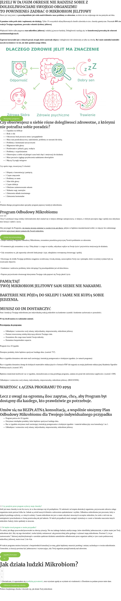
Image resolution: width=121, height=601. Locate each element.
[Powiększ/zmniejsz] (3, 595)
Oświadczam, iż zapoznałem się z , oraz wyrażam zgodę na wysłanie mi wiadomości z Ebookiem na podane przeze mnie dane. (57, 581)
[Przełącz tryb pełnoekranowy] (11, 595)
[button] (60, 506)
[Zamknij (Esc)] (26, 595)
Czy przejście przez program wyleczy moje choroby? (22, 506)
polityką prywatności (35, 581)
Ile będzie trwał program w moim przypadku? (19, 527)
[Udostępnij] (19, 595)
